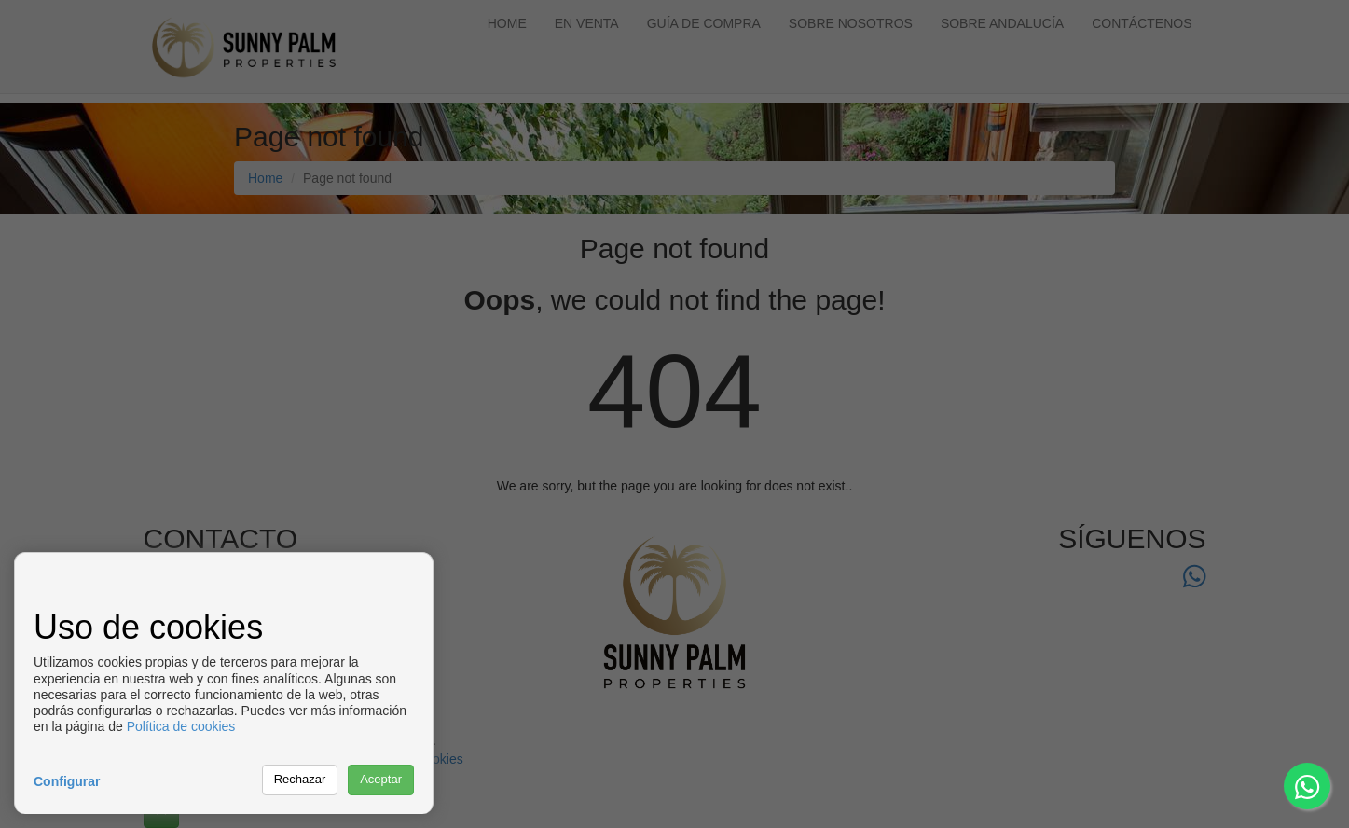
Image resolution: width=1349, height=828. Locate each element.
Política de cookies (181, 726)
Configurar (67, 781)
